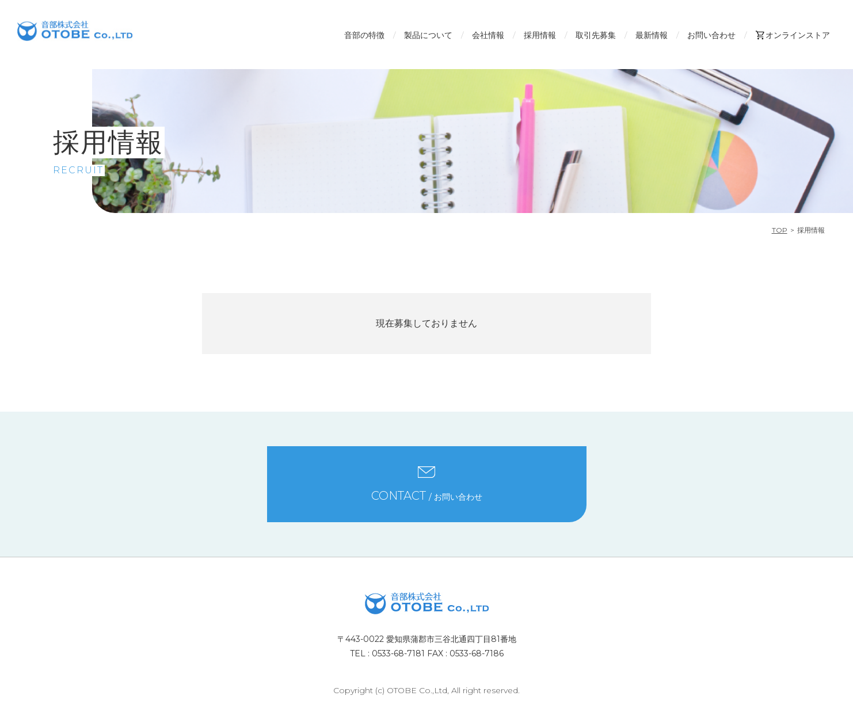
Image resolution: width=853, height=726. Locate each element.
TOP (779, 230)
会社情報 (488, 35)
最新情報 (651, 35)
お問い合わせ (711, 35)
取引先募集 (596, 35)
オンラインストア (792, 35)
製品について (428, 35)
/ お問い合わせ (426, 496)
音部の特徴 (364, 35)
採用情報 (540, 35)
